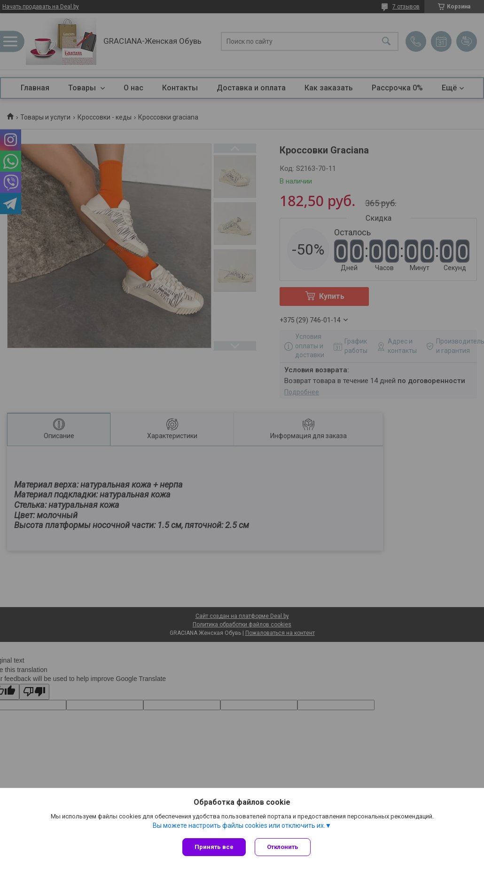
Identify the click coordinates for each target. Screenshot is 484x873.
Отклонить (283, 846)
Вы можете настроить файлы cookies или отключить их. (239, 825)
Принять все (214, 846)
